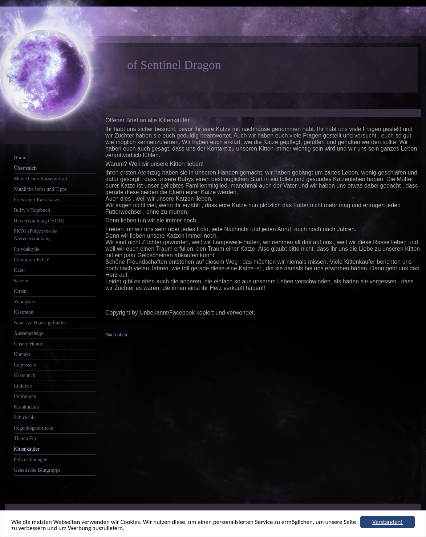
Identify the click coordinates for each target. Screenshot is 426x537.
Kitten (20, 291)
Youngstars (25, 301)
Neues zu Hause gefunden (40, 322)
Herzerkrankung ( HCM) (39, 221)
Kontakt (22, 354)
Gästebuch (24, 375)
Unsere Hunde (28, 344)
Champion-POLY (31, 259)
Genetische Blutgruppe (37, 470)
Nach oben (116, 334)
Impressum (25, 365)
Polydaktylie (27, 249)
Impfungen (25, 396)
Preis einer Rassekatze (36, 199)
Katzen (21, 280)
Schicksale (25, 417)
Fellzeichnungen (31, 459)
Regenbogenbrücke (33, 428)
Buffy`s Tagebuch (32, 210)
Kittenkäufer (27, 449)
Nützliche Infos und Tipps (40, 189)
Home (20, 157)
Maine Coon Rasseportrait (40, 178)
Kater (19, 270)
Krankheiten (26, 407)
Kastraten (23, 312)
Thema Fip (25, 438)
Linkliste (23, 386)
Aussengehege (28, 333)
